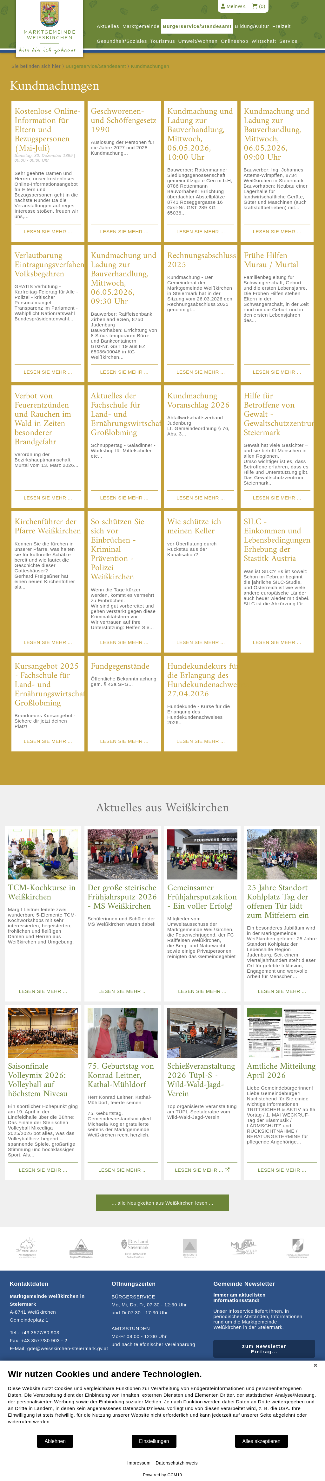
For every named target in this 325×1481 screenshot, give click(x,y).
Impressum (138, 1462)
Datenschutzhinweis (177, 1462)
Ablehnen (55, 1441)
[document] (162, 1401)
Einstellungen (154, 1441)
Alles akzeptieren (261, 1441)
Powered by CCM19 (162, 1474)
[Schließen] (315, 1365)
